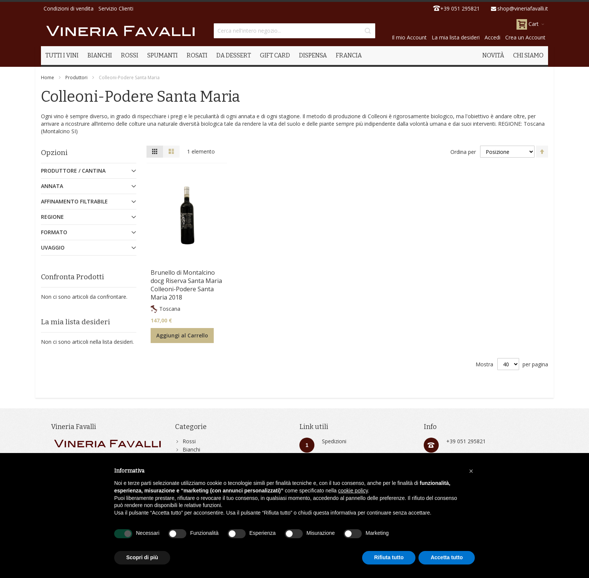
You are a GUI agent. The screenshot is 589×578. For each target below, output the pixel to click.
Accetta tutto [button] (446, 557)
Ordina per (463, 151)
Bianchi (191, 449)
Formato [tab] (54, 232)
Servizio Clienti (115, 8)
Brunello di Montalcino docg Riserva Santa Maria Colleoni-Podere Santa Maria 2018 (186, 284)
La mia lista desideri (456, 37)
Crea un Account (525, 37)
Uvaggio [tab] (53, 247)
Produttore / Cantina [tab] (73, 170)
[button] (471, 471)
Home (47, 77)
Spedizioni (334, 441)
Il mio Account (409, 37)
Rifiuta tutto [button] (389, 557)
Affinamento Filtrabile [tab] (74, 201)
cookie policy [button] (353, 491)
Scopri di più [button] (142, 557)
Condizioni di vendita (69, 8)
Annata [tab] (52, 186)
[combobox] (294, 30)
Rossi (189, 441)
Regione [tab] (52, 216)
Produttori (76, 77)
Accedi (492, 37)
